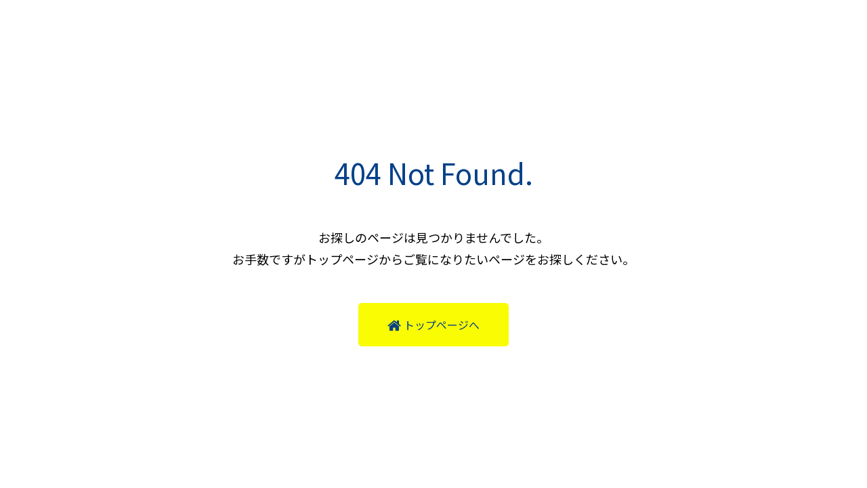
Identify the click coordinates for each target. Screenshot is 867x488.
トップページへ (433, 325)
